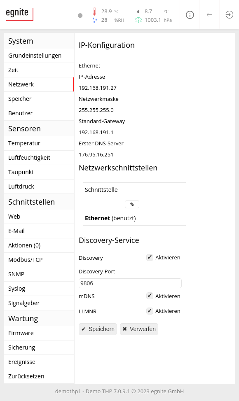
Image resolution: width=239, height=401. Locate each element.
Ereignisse (21, 362)
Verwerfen (142, 329)
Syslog (16, 288)
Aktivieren (167, 257)
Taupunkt (21, 172)
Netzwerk (21, 84)
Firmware (21, 333)
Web (14, 216)
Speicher (20, 99)
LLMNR (87, 311)
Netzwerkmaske (99, 99)
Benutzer (20, 113)
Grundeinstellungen (34, 55)
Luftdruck (21, 186)
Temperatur (24, 143)
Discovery (91, 258)
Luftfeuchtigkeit (29, 157)
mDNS (86, 296)
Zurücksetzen (26, 376)
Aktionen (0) (24, 245)
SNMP (16, 274)
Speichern (101, 329)
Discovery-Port (97, 271)
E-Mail (16, 231)
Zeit (13, 70)
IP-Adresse (92, 76)
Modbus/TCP (25, 259)
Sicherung (21, 347)
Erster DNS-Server (101, 143)
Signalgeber (24, 303)
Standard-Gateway (102, 121)
